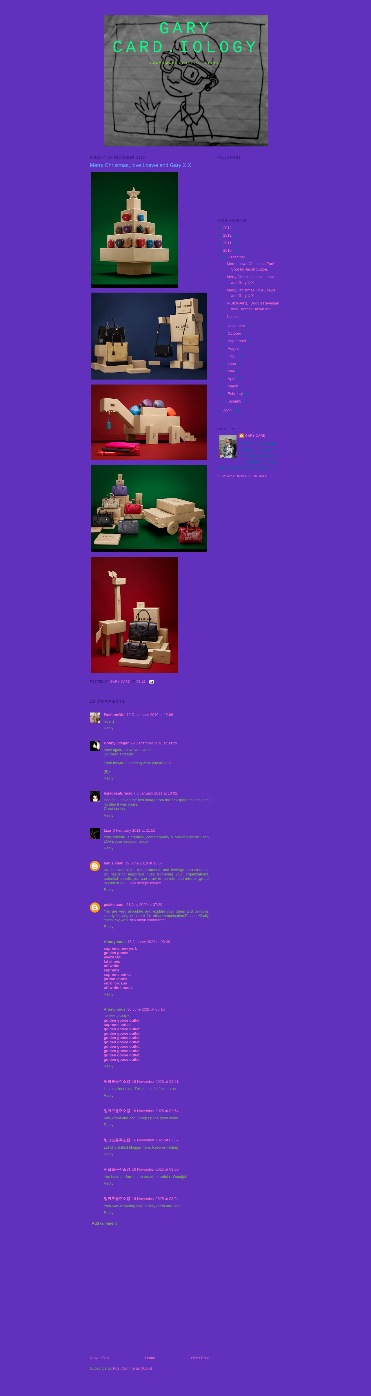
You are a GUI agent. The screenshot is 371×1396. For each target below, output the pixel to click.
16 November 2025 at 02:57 (155, 1140)
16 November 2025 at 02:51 (155, 1081)
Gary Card (255, 435)
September (237, 341)
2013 (228, 228)
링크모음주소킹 (117, 1081)
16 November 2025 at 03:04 (155, 1198)
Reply (108, 728)
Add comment (104, 1223)
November (237, 326)
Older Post (200, 1358)
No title (232, 316)
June (232, 363)
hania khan (113, 863)
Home (150, 1358)
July (232, 356)
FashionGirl (114, 714)
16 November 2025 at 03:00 (155, 1169)
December (237, 257)
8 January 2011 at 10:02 (157, 793)
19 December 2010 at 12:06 (149, 714)
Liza (107, 830)
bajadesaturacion (119, 793)
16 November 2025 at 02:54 (155, 1111)
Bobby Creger (116, 743)
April (232, 378)
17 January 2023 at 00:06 (148, 942)
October (235, 333)
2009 (228, 411)
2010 (228, 250)
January (235, 401)
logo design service (145, 883)
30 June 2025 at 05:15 (146, 1009)
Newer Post (99, 1358)
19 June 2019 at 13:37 (144, 863)
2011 (228, 243)
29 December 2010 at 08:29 (153, 743)
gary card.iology (185, 38)
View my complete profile (242, 476)
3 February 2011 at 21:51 (134, 830)
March (233, 386)
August (234, 348)
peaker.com (114, 904)
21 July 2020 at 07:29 (144, 904)
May (232, 371)
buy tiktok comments (147, 920)
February (236, 393)
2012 (228, 235)
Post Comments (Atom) (132, 1368)
